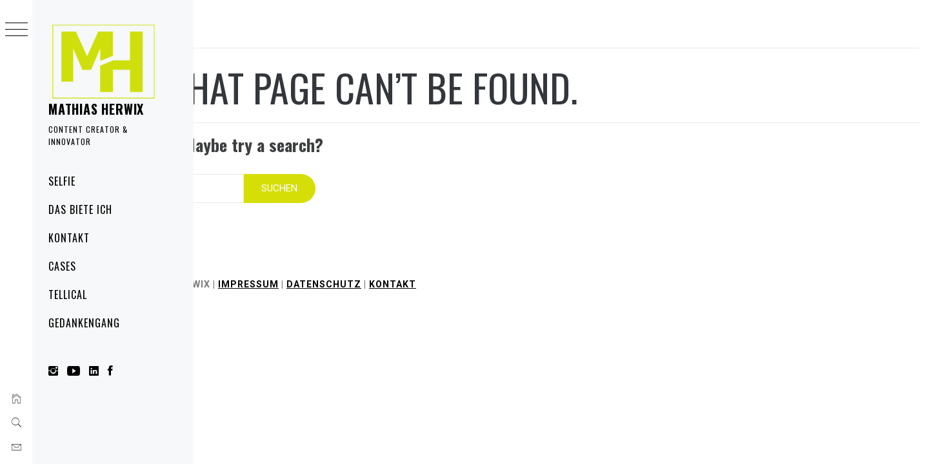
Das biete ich (80, 209)
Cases (62, 266)
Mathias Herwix (96, 109)
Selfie (61, 181)
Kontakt (69, 238)
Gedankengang (84, 323)
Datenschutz (450, 272)
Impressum (375, 272)
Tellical (67, 294)
